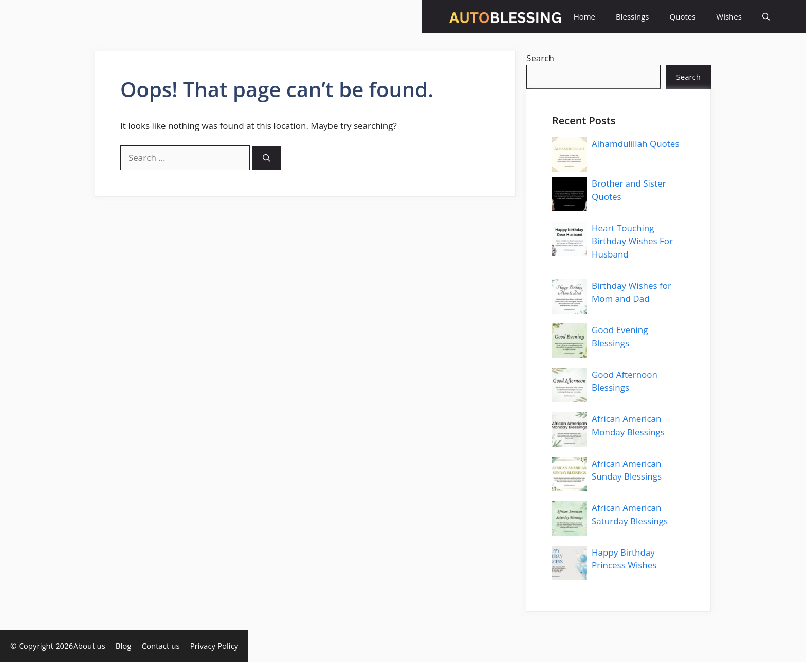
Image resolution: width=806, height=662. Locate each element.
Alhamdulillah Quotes (636, 144)
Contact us (161, 645)
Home (584, 16)
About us (89, 645)
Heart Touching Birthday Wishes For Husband (632, 241)
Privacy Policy (214, 645)
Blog (124, 645)
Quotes (683, 16)
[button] (766, 16)
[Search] (266, 158)
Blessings (632, 16)
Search (540, 58)
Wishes (729, 16)
